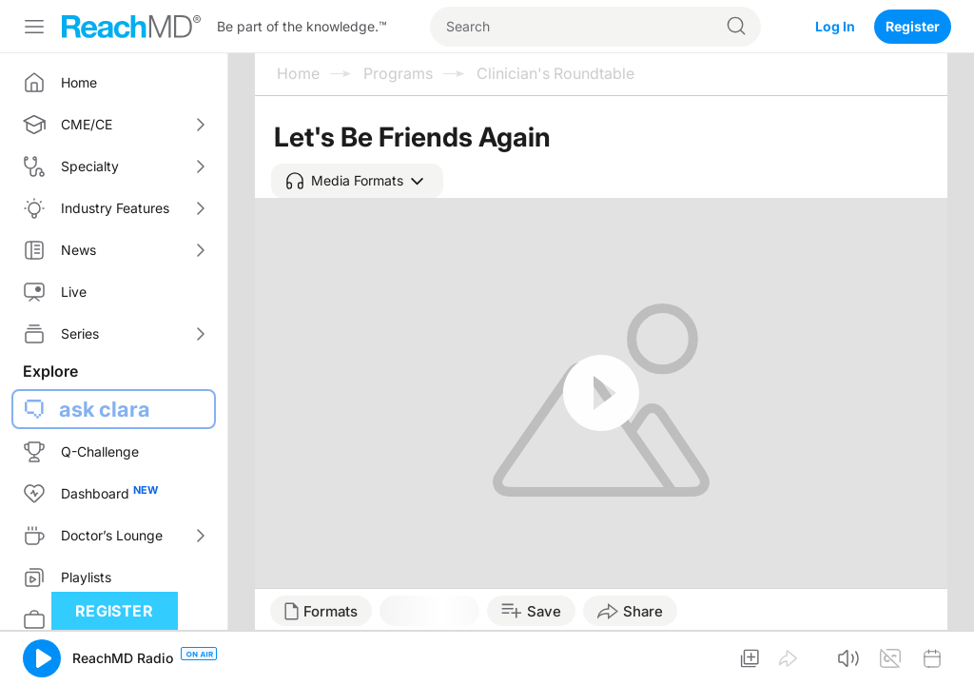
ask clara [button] (104, 409)
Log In (835, 26)
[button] (357, 181)
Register (913, 26)
